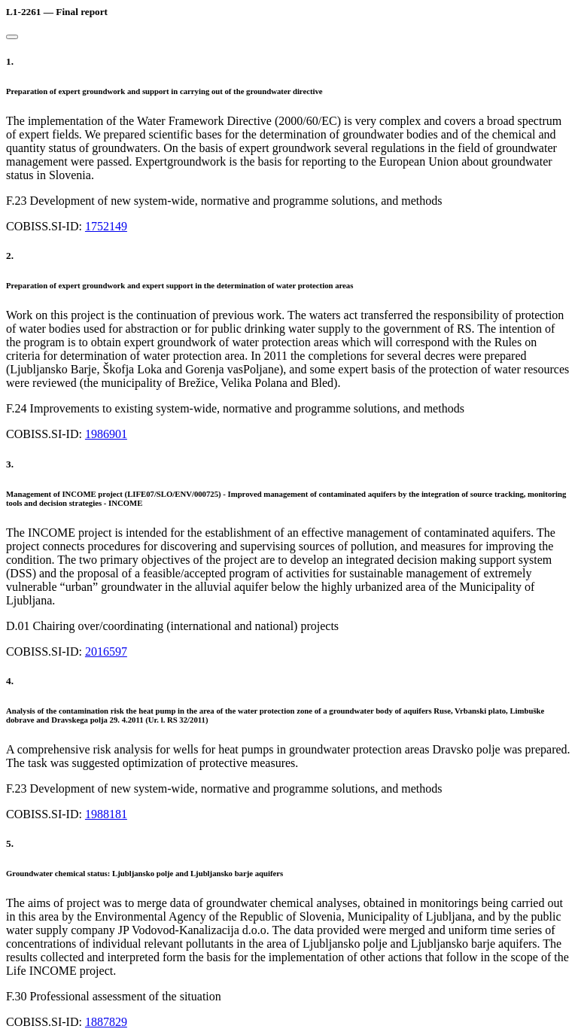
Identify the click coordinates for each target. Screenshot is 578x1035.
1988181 (106, 814)
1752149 (106, 226)
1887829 (106, 1021)
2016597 (106, 651)
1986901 (106, 434)
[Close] (12, 37)
